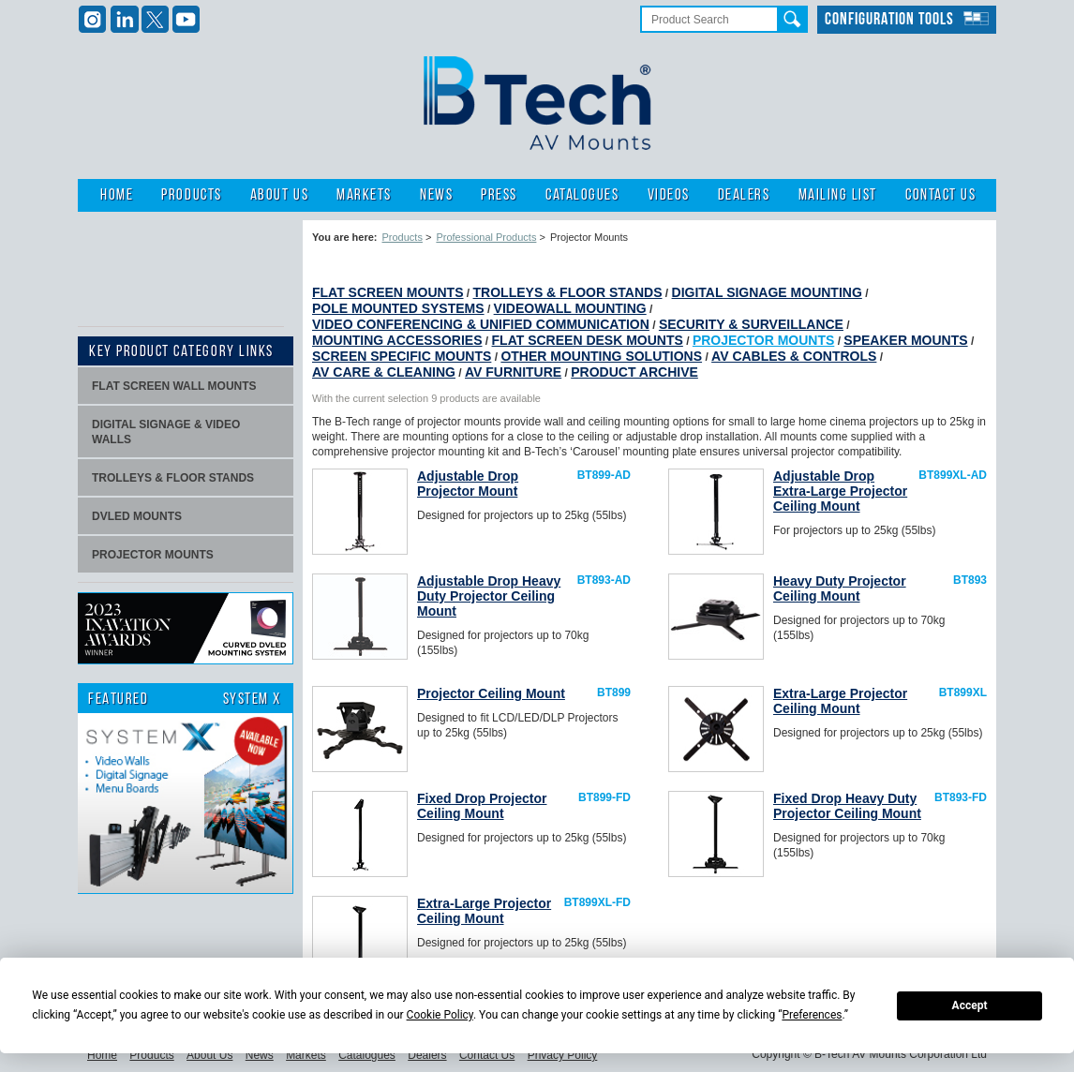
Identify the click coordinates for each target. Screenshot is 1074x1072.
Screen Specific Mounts (401, 356)
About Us (279, 195)
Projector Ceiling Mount (491, 693)
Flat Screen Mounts (388, 292)
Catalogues (582, 195)
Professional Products (486, 237)
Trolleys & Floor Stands (568, 292)
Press (499, 195)
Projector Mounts (763, 340)
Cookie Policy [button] (440, 1014)
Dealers (744, 195)
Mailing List (837, 195)
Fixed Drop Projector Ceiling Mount (481, 806)
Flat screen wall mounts (174, 386)
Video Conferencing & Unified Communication (480, 324)
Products (191, 195)
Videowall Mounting (570, 308)
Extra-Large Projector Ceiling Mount (840, 701)
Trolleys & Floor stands (173, 477)
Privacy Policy (563, 1055)
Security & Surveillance (751, 324)
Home (116, 195)
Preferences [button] (812, 1014)
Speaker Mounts (905, 340)
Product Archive (634, 372)
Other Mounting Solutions (601, 356)
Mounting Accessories (397, 340)
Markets (364, 195)
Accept (970, 1005)
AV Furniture (513, 372)
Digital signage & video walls (166, 432)
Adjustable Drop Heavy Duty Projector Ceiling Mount (488, 595)
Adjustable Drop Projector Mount (467, 484)
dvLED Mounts (137, 516)
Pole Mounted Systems (398, 308)
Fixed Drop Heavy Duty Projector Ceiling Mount (847, 806)
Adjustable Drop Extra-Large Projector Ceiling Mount (840, 491)
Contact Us (940, 195)
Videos (669, 195)
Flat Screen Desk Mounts (587, 340)
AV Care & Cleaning (383, 372)
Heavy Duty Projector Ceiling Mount (839, 588)
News (436, 195)
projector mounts (153, 554)
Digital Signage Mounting (767, 292)
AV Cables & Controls (793, 356)
